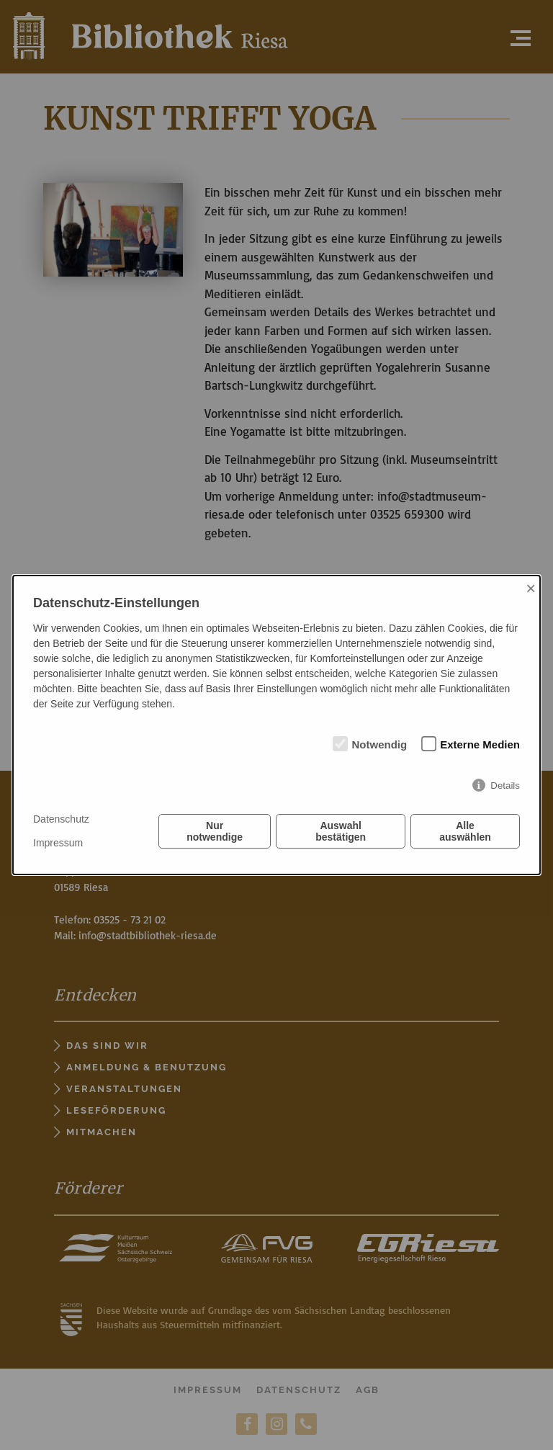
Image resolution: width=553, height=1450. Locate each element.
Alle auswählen (465, 831)
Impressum (58, 843)
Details (505, 785)
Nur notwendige (214, 831)
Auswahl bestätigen (340, 831)
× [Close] (531, 588)
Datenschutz (61, 819)
